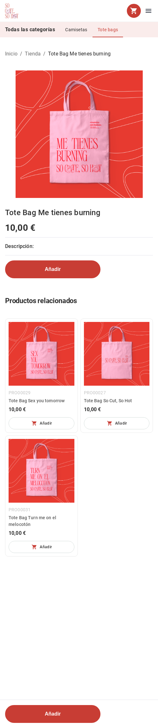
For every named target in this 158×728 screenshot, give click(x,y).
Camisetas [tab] (76, 29)
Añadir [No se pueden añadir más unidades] (53, 269)
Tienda (33, 54)
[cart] (134, 11)
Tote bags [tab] (108, 29)
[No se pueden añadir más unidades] (41, 423)
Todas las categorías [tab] (30, 29)
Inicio (11, 54)
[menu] (148, 10)
